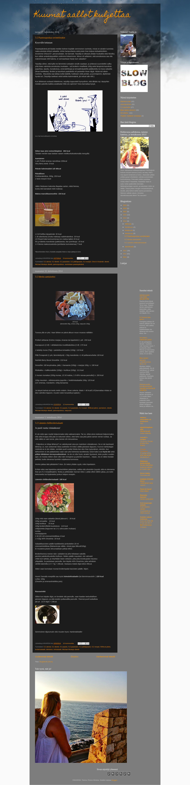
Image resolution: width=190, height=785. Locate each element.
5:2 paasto (63, 408)
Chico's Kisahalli (98, 262)
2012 (125, 254)
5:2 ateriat (47, 262)
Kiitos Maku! (144, 491)
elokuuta (128, 224)
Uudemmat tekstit (44, 656)
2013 (125, 251)
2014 (125, 221)
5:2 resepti (87, 262)
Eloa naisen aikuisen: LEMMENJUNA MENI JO (145, 361)
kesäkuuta (129, 230)
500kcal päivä (93, 408)
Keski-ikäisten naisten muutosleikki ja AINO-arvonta (145, 510)
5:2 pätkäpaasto (76, 262)
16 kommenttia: (69, 643)
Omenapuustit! (145, 475)
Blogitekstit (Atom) (46, 662)
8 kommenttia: (68, 258)
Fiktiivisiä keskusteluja (145, 462)
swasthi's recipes (143, 438)
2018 (125, 208)
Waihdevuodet (125, 101)
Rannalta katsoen (143, 496)
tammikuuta (129, 247)
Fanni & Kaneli (146, 489)
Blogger (114, 780)
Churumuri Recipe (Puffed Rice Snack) (146, 443)
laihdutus (49, 649)
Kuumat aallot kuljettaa (82, 15)
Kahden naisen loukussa (146, 518)
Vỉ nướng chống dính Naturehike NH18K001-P (145, 455)
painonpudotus (58, 264)
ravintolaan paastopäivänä (74, 264)
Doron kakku (145, 473)
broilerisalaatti (40, 649)
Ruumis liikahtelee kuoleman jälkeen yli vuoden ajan (146, 467)
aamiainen (102, 408)
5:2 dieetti (55, 262)
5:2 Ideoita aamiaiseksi (45, 277)
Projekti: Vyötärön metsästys (130, 116)
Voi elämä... (124, 113)
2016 (125, 215)
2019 (125, 205)
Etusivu (74, 656)
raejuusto (68, 410)
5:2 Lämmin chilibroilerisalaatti (49, 423)
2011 (125, 257)
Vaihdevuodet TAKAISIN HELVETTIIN (145, 297)
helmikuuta (129, 233)
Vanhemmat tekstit (105, 656)
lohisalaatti (57, 649)
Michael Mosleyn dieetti (43, 264)
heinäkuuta (129, 227)
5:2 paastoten (65, 262)
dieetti (107, 262)
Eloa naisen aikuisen (127, 110)
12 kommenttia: (69, 404)
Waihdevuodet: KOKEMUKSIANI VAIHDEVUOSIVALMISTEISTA (147, 387)
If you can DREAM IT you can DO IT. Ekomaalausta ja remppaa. (146, 524)
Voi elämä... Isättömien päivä (145, 339)
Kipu (141, 423)
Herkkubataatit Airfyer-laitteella (145, 432)
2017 (125, 211)
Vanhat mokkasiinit (146, 499)
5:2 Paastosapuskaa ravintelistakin (50, 37)
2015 (125, 218)
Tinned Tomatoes (144, 450)
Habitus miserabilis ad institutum (145, 419)
